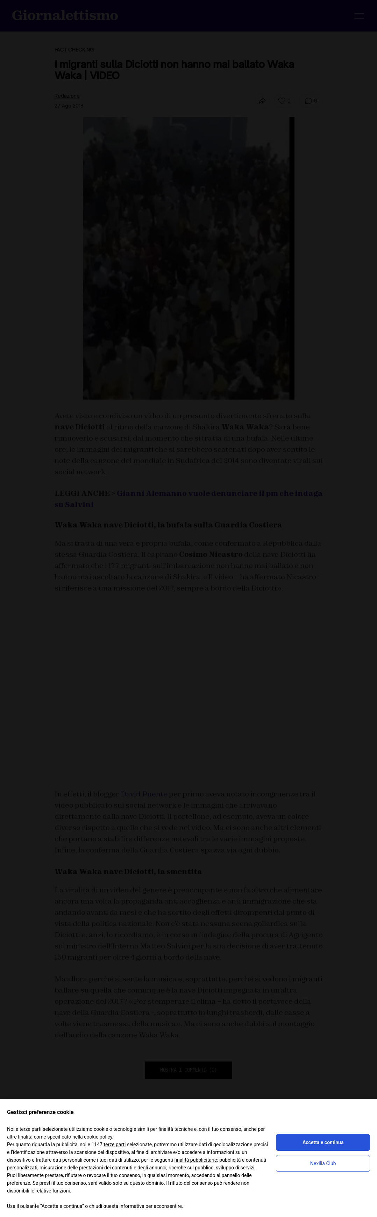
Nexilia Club (323, 1163)
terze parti (115, 1144)
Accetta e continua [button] (323, 1142)
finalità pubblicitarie (195, 1160)
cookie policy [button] (98, 1137)
